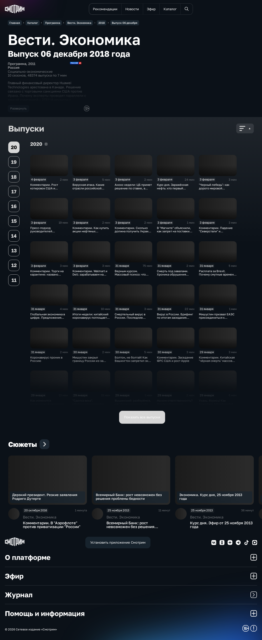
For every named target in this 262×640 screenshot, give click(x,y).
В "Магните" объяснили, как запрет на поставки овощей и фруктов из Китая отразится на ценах (175, 233)
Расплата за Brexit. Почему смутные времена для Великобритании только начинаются (217, 276)
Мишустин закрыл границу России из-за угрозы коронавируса (87, 361)
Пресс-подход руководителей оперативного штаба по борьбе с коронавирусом (48, 233)
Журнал (131, 594)
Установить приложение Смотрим (118, 542)
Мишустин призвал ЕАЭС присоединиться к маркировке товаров (216, 317)
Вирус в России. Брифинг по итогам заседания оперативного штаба (175, 317)
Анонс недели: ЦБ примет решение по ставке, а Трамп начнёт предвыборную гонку (133, 190)
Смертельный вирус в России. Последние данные (130, 317)
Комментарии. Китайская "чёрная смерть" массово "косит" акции (217, 361)
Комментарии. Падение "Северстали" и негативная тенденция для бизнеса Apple (216, 233)
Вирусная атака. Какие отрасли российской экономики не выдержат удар (89, 190)
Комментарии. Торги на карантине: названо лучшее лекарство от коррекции (47, 276)
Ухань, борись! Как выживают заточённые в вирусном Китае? (216, 404)
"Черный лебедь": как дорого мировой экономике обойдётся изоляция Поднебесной (216, 190)
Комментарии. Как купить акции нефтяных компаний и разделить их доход (90, 233)
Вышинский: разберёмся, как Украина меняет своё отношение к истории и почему (133, 406)
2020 (46, 144)
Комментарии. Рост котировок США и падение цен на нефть (46, 188)
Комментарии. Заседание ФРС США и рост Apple (175, 359)
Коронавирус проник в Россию (46, 359)
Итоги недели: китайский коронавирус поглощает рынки (90, 317)
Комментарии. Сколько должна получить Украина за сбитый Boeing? (133, 231)
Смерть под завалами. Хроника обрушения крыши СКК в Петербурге (175, 274)
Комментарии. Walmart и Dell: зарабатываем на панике (89, 274)
